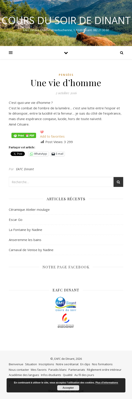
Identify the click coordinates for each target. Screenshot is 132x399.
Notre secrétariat (67, 364)
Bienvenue (16, 364)
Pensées (66, 75)
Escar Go (15, 219)
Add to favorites (52, 136)
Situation (31, 364)
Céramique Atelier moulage (29, 209)
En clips (85, 364)
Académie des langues (24, 375)
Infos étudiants (51, 375)
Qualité (68, 375)
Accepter (68, 387)
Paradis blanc (57, 370)
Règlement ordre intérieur (104, 370)
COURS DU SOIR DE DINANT (66, 20)
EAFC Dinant (25, 169)
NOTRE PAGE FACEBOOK (66, 267)
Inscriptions (46, 364)
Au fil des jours (84, 375)
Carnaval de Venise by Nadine (31, 250)
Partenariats (76, 370)
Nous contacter (19, 370)
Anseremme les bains (25, 240)
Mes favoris (39, 370)
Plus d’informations (106, 382)
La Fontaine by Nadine (25, 229)
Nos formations (102, 364)
